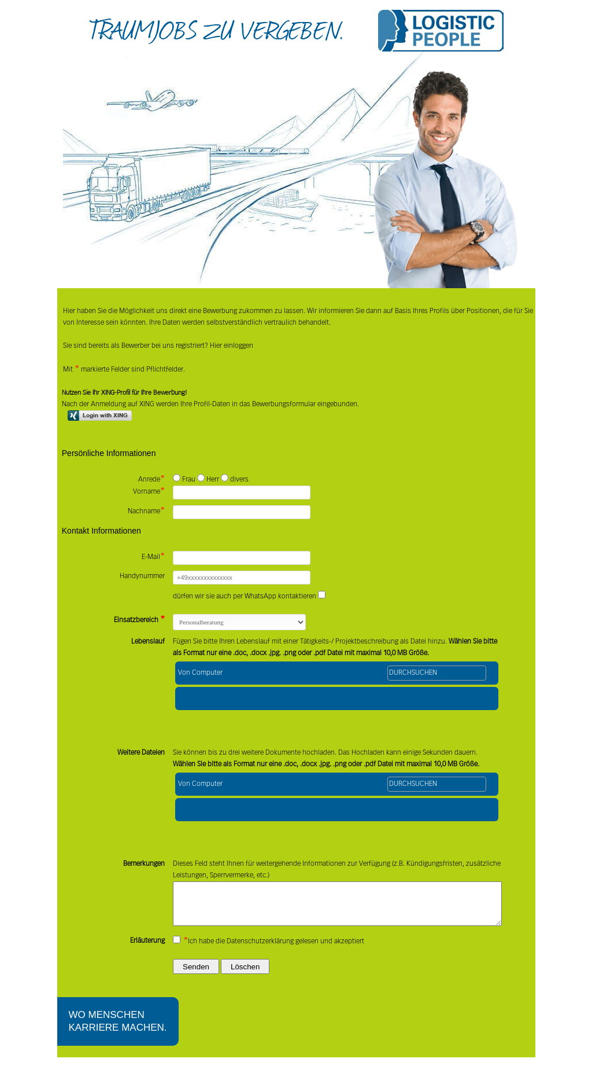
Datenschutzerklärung (260, 950)
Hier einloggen (230, 346)
